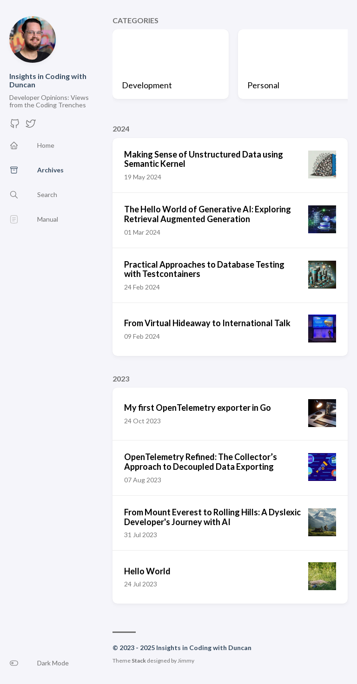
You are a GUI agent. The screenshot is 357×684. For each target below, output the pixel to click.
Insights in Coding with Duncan (47, 80)
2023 (120, 378)
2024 (120, 128)
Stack (139, 660)
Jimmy (186, 660)
